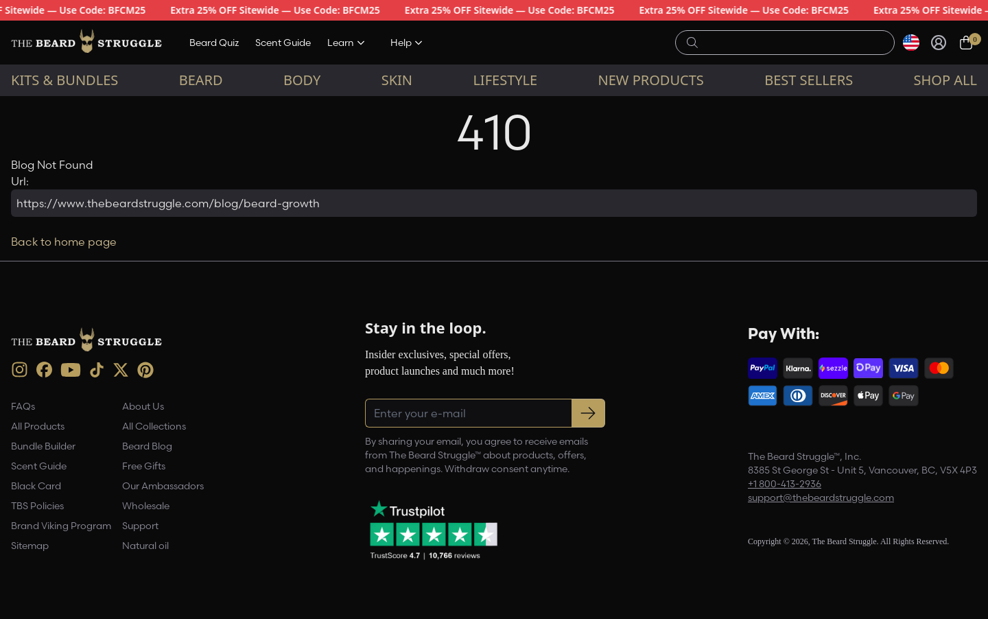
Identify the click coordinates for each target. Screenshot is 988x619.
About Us (143, 406)
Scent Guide (283, 42)
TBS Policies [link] (37, 506)
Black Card (36, 486)
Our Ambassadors (163, 486)
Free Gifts (143, 466)
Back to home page (64, 241)
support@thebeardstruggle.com (821, 497)
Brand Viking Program (61, 525)
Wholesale (145, 506)
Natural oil (145, 545)
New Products (651, 80)
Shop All (945, 80)
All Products (37, 426)
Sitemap (30, 545)
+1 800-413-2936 (784, 484)
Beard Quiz (214, 42)
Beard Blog (147, 446)
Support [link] (140, 525)
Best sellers (808, 80)
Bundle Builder (43, 446)
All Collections (154, 426)
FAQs (23, 406)
